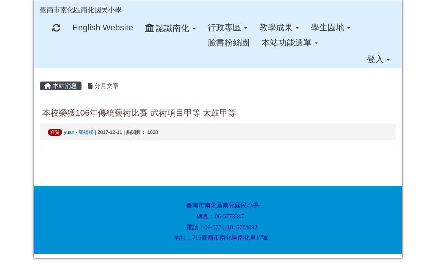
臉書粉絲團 (228, 42)
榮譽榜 (86, 132)
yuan (69, 132)
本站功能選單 (290, 42)
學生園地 (330, 27)
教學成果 (279, 27)
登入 (378, 59)
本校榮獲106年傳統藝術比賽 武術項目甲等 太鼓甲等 (139, 113)
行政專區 (227, 27)
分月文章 (103, 86)
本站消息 (60, 86)
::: (128, 3)
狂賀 (55, 132)
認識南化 (170, 28)
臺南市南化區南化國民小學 (81, 10)
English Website (102, 27)
